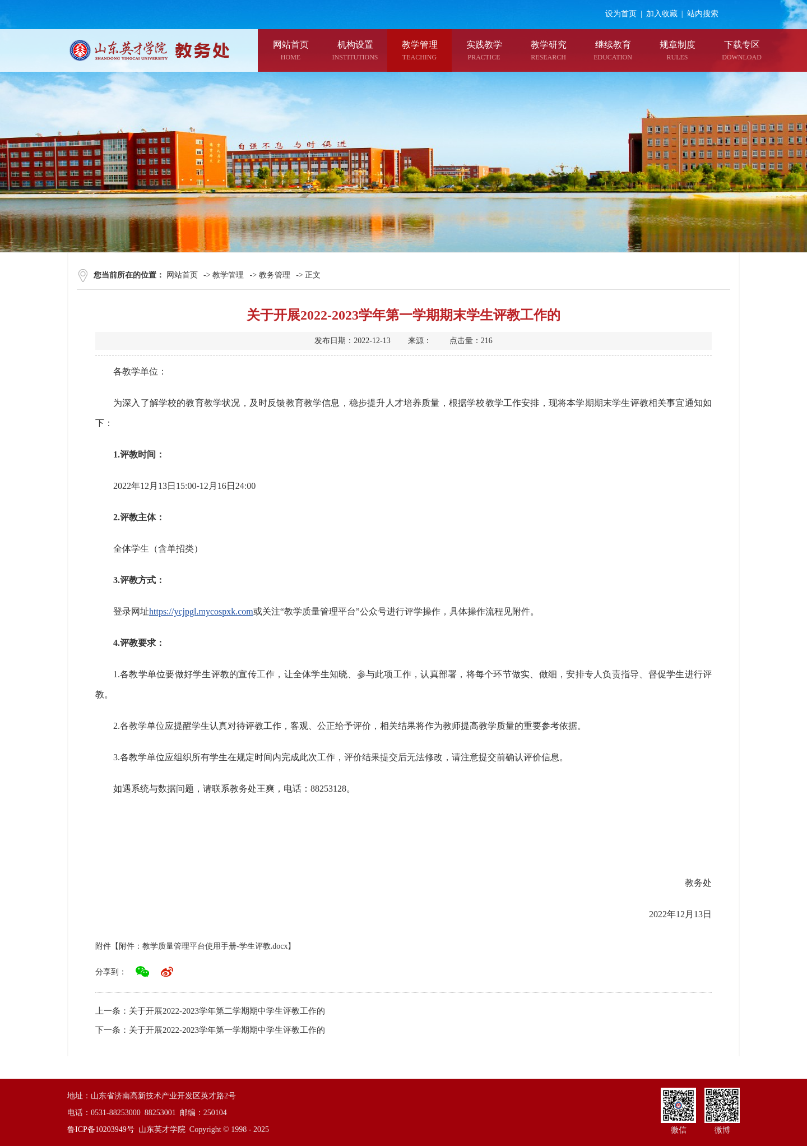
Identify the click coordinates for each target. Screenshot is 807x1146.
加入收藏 (662, 14)
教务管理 (274, 275)
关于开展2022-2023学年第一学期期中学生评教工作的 (227, 1029)
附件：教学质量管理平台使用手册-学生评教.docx (203, 946)
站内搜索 (702, 14)
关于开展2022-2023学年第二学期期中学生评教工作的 (227, 1010)
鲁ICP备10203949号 (100, 1129)
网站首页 (182, 275)
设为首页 (621, 14)
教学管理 (228, 275)
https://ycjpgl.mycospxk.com (201, 611)
